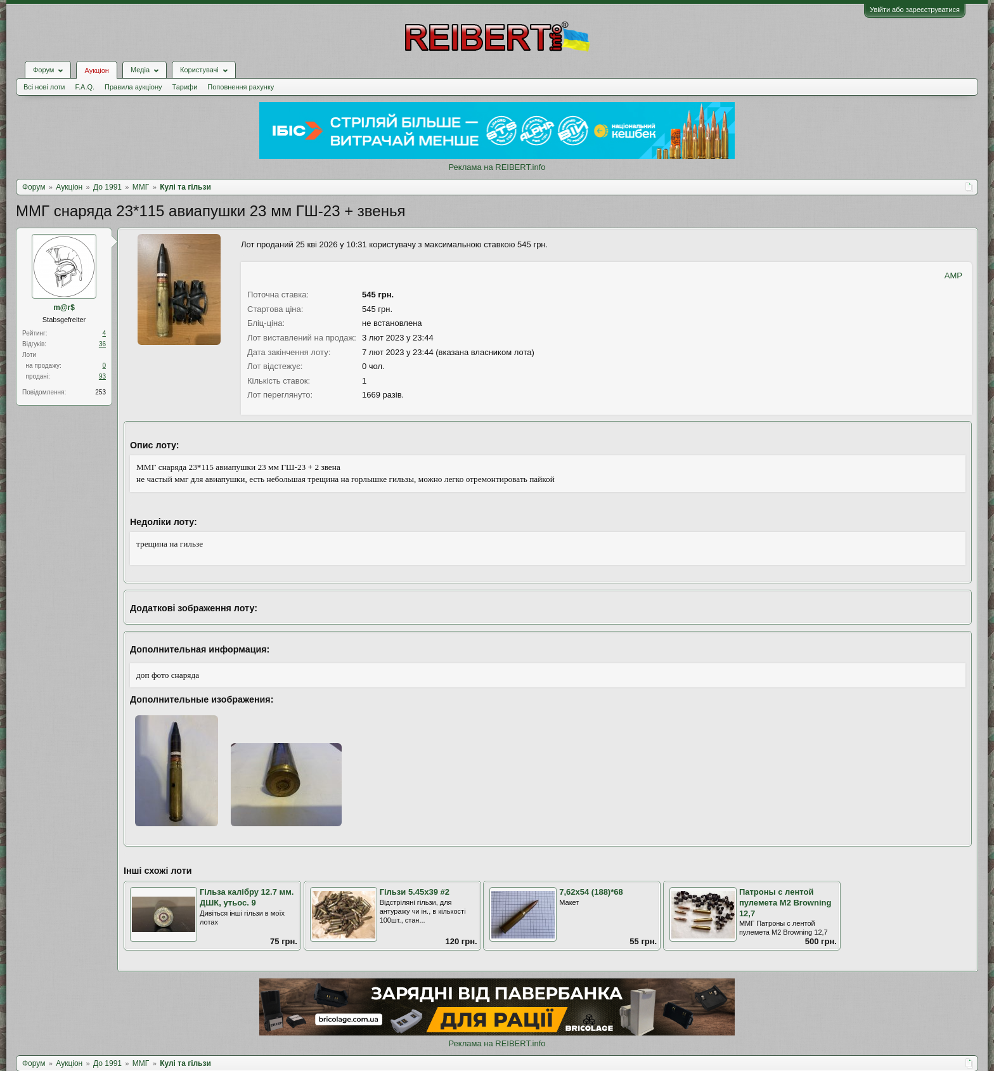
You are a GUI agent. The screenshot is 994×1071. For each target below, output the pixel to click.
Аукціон (96, 70)
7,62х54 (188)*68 (591, 892)
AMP (953, 275)
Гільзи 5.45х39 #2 (414, 892)
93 (102, 376)
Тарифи (185, 87)
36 (102, 344)
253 (100, 392)
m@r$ (64, 307)
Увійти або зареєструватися (915, 9)
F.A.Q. (84, 87)
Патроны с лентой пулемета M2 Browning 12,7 (785, 902)
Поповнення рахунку (240, 87)
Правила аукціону (133, 87)
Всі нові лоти (44, 87)
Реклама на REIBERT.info (496, 167)
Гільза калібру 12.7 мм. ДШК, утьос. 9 (247, 897)
